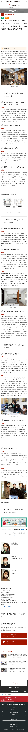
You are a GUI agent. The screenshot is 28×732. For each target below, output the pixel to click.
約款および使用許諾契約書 (14, 712)
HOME (2, 694)
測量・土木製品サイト (14, 724)
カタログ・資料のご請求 (16, 635)
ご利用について (14, 714)
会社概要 (14, 717)
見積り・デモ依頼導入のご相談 (10, 642)
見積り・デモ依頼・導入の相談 (21, 697)
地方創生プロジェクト (14, 726)
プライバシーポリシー (14, 709)
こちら (22, 529)
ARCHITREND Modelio (7, 620)
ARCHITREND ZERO (19, 620)
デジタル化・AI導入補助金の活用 (7, 700)
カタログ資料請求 (8, 697)
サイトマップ (14, 707)
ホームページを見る (6, 606)
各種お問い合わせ (14, 719)
